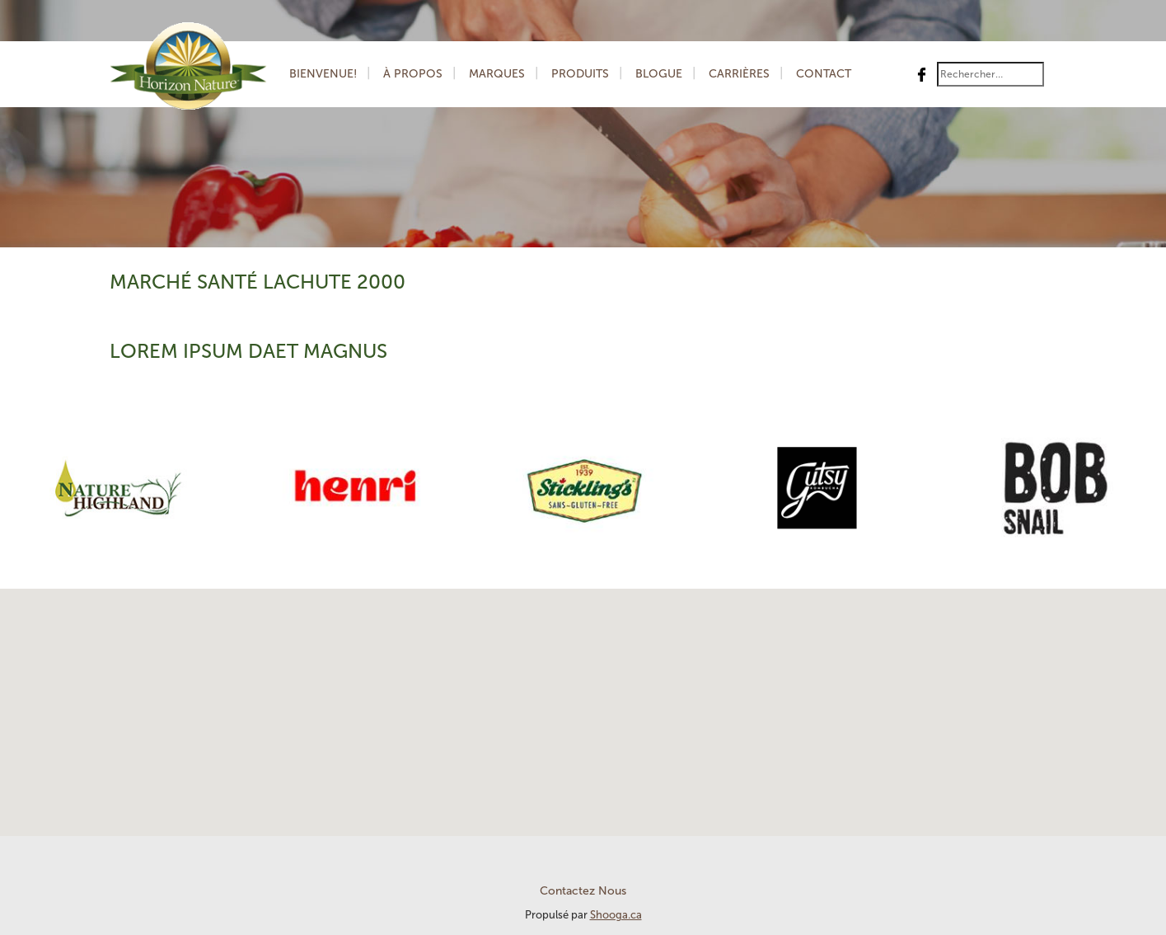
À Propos (413, 74)
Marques (497, 74)
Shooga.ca (616, 915)
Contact (823, 74)
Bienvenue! (323, 74)
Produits (580, 74)
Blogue (658, 74)
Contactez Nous (583, 891)
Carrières (739, 74)
